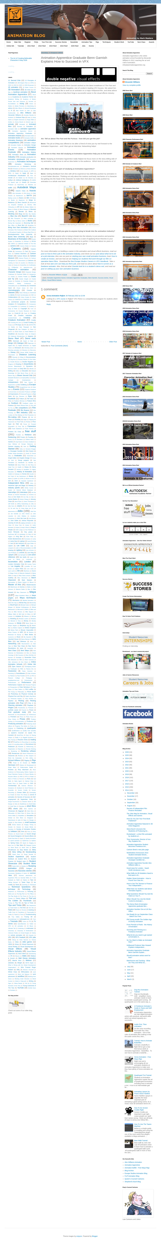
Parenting (11, 673)
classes (11, 292)
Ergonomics (11, 384)
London (27, 562)
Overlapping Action (30, 666)
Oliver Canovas (29, 659)
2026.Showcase (29, 85)
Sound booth (20, 834)
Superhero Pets (13, 877)
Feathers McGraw (19, 401)
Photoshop (14, 694)
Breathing (30, 225)
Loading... (11, 66)
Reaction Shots (23, 740)
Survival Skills (25, 877)
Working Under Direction (22, 979)
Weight (19, 963)
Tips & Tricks (28, 903)
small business (30, 822)
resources (11, 756)
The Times (23, 896)
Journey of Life (13, 523)
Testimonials (20, 891)
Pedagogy (29, 678)
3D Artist (28, 90)
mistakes (18, 616)
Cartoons (31, 260)
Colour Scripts (25, 297)
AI (11, 110)
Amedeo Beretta (29, 115)
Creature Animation (16, 320)
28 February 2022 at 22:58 (75, 296)
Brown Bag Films (29, 232)
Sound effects (29, 836)
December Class (23, 334)
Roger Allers (12, 767)
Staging (31, 843)
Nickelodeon (20, 653)
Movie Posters (12, 632)
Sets (16, 804)
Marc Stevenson (22, 577)
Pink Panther (29, 698)
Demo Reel (13, 338)
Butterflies (18, 241)
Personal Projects (30, 685)
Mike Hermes (18, 611)
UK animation (19, 926)
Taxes (17, 884)
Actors (31, 103)
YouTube (130, 42)
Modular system (23, 618)
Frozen (22, 437)
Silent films (30, 811)
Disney (13, 352)
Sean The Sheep (22, 794)
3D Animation (14, 90)
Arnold (10, 178)
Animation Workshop (23, 164)
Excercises (13, 392)
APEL (10, 173)
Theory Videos (20, 898)
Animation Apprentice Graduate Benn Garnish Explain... (138, 951)
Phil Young (11, 691)
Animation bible (12, 129)
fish (32, 417)
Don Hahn (33, 359)
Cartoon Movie (22, 256)
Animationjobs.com (13, 166)
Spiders (33, 840)
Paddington (13, 669)
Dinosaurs (18, 348)
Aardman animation (20, 92)
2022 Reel (42, 46)
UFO (9, 926)
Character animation (18, 269)
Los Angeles (15, 566)
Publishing (20, 728)
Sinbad (10, 817)
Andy (29, 117)
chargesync (32, 274)
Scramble (11, 790)
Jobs (83, 46)
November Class (30, 657)
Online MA (10, 46)
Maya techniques (28, 598)
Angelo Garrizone (19, 119)
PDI (33, 675)
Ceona (15, 265)
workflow (21, 976)
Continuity (23, 306)
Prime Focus (30, 716)
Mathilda (22, 587)
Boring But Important (14, 223)
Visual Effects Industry (54, 280)
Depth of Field (28, 341)
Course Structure (24, 311)
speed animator (15, 840)
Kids (29, 534)
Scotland (19, 788)
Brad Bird (21, 225)
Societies (10, 829)
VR (11, 956)
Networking (12, 644)
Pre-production (21, 714)
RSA (21, 776)
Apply (24, 173)
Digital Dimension (23, 345)
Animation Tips (86, 42)
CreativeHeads (12, 318)
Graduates (18, 455)
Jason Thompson (29, 501)
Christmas (23, 285)
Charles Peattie (22, 276)
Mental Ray (23, 603)
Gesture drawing (14, 446)
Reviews (20, 755)
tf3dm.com (11, 894)
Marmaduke (11, 582)
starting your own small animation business (89, 256)
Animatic (19, 126)
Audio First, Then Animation (140, 1025)
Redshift (20, 746)
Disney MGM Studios (26, 352)
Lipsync (11, 555)
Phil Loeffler (29, 689)
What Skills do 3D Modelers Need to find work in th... (140, 874)
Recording (25, 742)
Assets (24, 182)
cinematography (14, 290)
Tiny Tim (18, 903)
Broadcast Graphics (16, 232)
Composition (14, 306)
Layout (10, 546)
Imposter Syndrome (27, 481)
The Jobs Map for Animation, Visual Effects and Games (139, 815)
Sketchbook (11, 820)
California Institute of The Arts (27, 243)
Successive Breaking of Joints (17, 873)
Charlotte (17, 281)
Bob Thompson (15, 218)
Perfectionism (28, 680)
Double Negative (27, 362)
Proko (32, 726)
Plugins (11, 707)
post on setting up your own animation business (60, 269)
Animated (22, 124)
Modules (33, 618)
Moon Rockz (30, 623)
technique (11, 889)
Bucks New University (16, 237)
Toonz (17, 910)
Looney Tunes (31, 564)
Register (28, 42)
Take (31, 880)
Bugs (31, 237)
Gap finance (19, 442)
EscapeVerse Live (25, 387)
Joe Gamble (14, 513)
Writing (31, 981)
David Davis (18, 331)
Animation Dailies (16, 145)
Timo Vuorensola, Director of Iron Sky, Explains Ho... (139, 840)
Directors (24, 350)
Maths (29, 587)
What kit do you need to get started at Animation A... (139, 936)
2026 (127, 752)
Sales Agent (18, 781)
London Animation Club (16, 564)
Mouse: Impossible (27, 630)
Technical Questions (21, 887)
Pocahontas (21, 707)
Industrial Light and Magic (16, 485)
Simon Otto (30, 813)
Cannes (33, 246)
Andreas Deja (20, 117)
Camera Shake (24, 246)
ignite (15, 478)
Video (17, 942)
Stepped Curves (31, 845)
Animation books (14, 138)
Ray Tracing (11, 739)
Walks (24, 956)
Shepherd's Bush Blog (133, 1182)
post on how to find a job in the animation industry (60, 254)
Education (25, 371)
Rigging (26, 760)
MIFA (26, 609)
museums (11, 637)
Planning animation (15, 705)
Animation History (29, 152)
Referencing (29, 746)
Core (32, 308)
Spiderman (25, 840)
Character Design (14, 272)
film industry (22, 412)
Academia (15, 97)
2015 (127, 787)
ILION (21, 478)
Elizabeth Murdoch (13, 377)
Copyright (24, 308)
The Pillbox (30, 894)
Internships (12, 492)
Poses (31, 710)
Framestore (31, 426)
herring (19, 469)
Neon (31, 641)
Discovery (33, 350)
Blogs (20, 214)
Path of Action (32, 673)
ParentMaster (20, 673)
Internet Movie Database (25, 490)
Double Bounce (15, 361)
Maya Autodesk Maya (22, 595)
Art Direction (29, 177)
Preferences (32, 714)
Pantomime (12, 671)
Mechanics (15, 600)
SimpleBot (21, 815)
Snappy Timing (28, 824)
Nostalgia (18, 657)
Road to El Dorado (20, 762)
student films (22, 859)
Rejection (20, 749)
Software (13, 831)
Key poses (28, 532)
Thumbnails (27, 901)
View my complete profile (132, 85)
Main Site (17, 42)
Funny (10, 439)
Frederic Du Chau (14, 431)
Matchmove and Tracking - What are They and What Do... (138, 962)
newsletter (30, 648)
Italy (32, 497)
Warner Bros (16, 960)
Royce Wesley (29, 774)
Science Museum (27, 785)
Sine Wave (19, 817)
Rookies (11, 769)
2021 (127, 768)
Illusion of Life (30, 478)
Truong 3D (28, 917)
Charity (13, 276)
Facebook (11, 399)
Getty (21, 449)
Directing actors (29, 347)
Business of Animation (17, 239)
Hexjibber (26, 469)
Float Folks (20, 421)
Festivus (11, 405)
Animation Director (17, 147)
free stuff (30, 431)
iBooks (31, 476)
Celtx (9, 265)
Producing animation (15, 724)
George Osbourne (27, 444)
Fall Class (30, 399)
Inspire (10, 490)
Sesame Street (26, 801)
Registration (11, 749)
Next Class (141, 42)
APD (32, 171)
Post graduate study (17, 712)
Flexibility (18, 419)
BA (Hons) (27, 193)
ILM (9, 481)
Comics (34, 299)
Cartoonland (21, 260)
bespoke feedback (17, 204)
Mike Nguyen (29, 611)
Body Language (28, 218)
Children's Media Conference (19, 283)
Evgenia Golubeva (30, 389)
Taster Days (26, 882)
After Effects (18, 108)
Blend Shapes (24, 209)
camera (13, 246)
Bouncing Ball (28, 223)
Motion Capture (17, 627)
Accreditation (12, 103)
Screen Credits (22, 790)
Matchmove (13, 587)
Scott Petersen (29, 788)
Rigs (97, 42)
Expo (34, 392)
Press (21, 716)
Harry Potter (21, 465)
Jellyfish (19, 506)
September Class (27, 799)
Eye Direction (20, 396)
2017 (127, 781)
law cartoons (20, 543)
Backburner (19, 195)
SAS (31, 783)
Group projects (23, 460)
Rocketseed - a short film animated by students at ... (139, 835)
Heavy (26, 467)
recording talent (18, 744)
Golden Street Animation (15, 453)
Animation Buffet (29, 138)
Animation (29, 126)
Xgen (9, 983)
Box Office (11, 225)
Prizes (22, 719)
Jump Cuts (18, 525)
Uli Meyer (30, 926)
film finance (25, 410)
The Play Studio (13, 896)
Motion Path (14, 630)
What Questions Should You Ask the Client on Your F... (140, 895)
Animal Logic (30, 122)
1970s (32, 83)
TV (30, 921)
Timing (10, 903)
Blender (21, 211)
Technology (26, 889)
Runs (29, 779)
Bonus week (21, 220)
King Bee (19, 536)
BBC (27, 198)
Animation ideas (17, 154)
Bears (34, 198)
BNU (34, 216)
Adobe (10, 106)
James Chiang (24, 499)
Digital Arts (11, 345)
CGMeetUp (15, 267)
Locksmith (29, 559)
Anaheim (10, 117)
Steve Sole (25, 847)
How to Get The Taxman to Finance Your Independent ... (139, 885)
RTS (26, 776)
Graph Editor (12, 458)
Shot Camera (28, 808)
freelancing (12, 437)
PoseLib (24, 710)
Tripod (16, 914)
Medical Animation (28, 600)
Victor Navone (23, 939)
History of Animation (24, 472)
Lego (31, 545)
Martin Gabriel (22, 582)
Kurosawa (27, 539)
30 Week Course (28, 87)
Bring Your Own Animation (18, 227)
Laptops (22, 541)
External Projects (26, 394)
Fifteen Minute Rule (22, 405)
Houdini (31, 474)
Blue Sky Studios (30, 214)
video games (27, 942)
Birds (15, 209)
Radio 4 (17, 737)
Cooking (31, 306)
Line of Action (30, 550)
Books (30, 221)
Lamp (34, 539)
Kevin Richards (13, 532)
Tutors (24, 921)
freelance (28, 435)
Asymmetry (20, 184)
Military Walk (12, 614)
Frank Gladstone (17, 428)
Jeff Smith (11, 503)
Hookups (17, 474)
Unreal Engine (25, 933)
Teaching (24, 884)
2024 (127, 758)
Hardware (11, 465)
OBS (20, 659)
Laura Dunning (31, 541)
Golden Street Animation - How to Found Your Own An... (139, 879)
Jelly (32, 503)
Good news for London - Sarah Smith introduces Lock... (138, 869)
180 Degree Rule (23, 83)
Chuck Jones (21, 288)
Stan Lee (11, 845)
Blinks (31, 211)
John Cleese (26, 513)
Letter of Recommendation (23, 548)
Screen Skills (21, 792)
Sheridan (21, 806)
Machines (26, 571)
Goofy (27, 453)
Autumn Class (20, 191)
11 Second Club (14, 80)
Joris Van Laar (21, 518)
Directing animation (13, 350)
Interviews (23, 492)
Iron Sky (25, 497)
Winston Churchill (28, 969)
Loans (31, 557)
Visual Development (26, 946)
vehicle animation (16, 935)
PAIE (21, 669)
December (131, 793)
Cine (31, 288)
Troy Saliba (15, 917)
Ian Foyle (11, 476)
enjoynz (79, 1236)
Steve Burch (14, 847)
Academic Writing (13, 99)
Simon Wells (11, 815)
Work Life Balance (23, 974)
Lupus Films (19, 569)
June (129, 970)
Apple (17, 173)
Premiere (13, 717)
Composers (32, 304)
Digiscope (31, 343)
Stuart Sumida (28, 854)
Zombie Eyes (32, 988)
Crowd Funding (28, 322)
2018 (127, 777)
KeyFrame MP (12, 534)
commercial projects (18, 302)
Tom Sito (31, 907)
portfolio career (13, 710)
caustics (23, 263)
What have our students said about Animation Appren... (139, 890)
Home (8, 42)
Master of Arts (14, 584)
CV (25, 325)
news (21, 648)
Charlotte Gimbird (28, 281)
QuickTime (20, 735)
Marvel (32, 582)
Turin (34, 919)
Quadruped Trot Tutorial (142, 1075)
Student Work (119, 42)
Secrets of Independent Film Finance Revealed (137, 809)
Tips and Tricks (15, 905)
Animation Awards (14, 136)
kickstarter (22, 534)
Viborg (14, 939)
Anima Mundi (19, 122)
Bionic (10, 209)
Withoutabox (25, 972)
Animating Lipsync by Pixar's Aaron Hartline (142, 1092)
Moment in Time (15, 621)
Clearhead (33, 292)
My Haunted (27, 637)
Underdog (21, 928)
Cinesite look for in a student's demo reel (88, 266)
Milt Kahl (21, 614)
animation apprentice (28, 129)
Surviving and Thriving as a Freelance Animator (136, 931)
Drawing (18, 364)
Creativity (27, 318)
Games (10, 442)
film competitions (21, 408)
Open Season (16, 666)
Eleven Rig (11, 375)
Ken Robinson (29, 529)
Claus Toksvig (23, 292)
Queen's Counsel (17, 733)
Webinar (29, 960)
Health (19, 467)
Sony (28, 831)
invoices (31, 494)
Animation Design (30, 145)
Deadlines (11, 334)
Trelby (10, 914)
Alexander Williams (14, 115)
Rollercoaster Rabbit (26, 767)
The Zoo (31, 896)
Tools (10, 910)
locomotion (13, 562)
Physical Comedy (27, 694)
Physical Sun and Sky (15, 696)
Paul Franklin (21, 675)
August (129, 806)
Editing (10, 371)
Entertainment (26, 380)
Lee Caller (21, 546)
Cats (16, 263)
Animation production (27, 157)
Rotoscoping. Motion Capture (25, 772)
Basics (21, 198)
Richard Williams (14, 760)
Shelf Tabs (13, 806)
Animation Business (15, 140)
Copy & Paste (12, 308)
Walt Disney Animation (27, 958)
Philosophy (21, 691)
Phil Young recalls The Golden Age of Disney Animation (139, 920)
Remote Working (31, 749)
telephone (11, 891)
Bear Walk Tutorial (140, 1140)
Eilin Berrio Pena (22, 373)
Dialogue (20, 343)
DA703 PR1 (32, 325)
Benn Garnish (92, 278)
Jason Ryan (18, 501)
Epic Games (28, 382)
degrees (30, 336)
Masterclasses (31, 585)
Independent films (16, 483)
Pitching (21, 701)
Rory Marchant (23, 769)
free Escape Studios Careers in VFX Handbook (89, 261)
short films (31, 806)
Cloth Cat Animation (23, 295)
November (131, 796)
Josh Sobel (14, 520)
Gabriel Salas (29, 439)
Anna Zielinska (31, 168)
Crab (25, 313)
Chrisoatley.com (12, 285)
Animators (15, 168)
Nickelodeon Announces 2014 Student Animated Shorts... (137, 854)
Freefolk (18, 435)
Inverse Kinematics (20, 494)
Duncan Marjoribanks (15, 366)
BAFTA (29, 195)
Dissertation (11, 354)
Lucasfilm (27, 566)
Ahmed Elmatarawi (30, 108)
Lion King (30, 552)
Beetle (13, 200)
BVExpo (26, 241)
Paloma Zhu (30, 669)
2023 (15, 85)
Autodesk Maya (26, 187)
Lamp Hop (13, 541)
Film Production (29, 415)
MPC (21, 632)
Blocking (11, 214)
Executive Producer (24, 392)
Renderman (15, 753)
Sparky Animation (31, 838)
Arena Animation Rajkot (56, 296)
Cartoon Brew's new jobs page (138, 850)
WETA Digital (29, 963)
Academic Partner (28, 97)
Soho (22, 831)
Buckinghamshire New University (20, 234)
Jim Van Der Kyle (30, 506)
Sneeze (18, 827)
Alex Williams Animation (133, 1162)
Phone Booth (31, 692)
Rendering (14, 751)
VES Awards (30, 935)
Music (18, 637)
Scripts (12, 794)
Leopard (10, 548)
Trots (21, 914)
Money (26, 621)
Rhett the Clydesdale (15, 758)
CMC (32, 295)
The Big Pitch (21, 894)
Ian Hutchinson (21, 476)
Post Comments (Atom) (59, 346)
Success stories (103, 278)
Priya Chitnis (12, 719)
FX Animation (19, 439)
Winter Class (12, 972)
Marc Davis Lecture (24, 575)
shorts (15, 809)
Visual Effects (15, 949)
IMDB (16, 481)
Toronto (24, 910)
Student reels (21, 861)
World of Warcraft (20, 981)
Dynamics (29, 366)
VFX (9, 937)
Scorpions (11, 788)
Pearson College (14, 678)
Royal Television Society (15, 774)
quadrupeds (31, 728)
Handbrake (21, 462)
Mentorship (32, 602)
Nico (28, 653)
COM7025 (26, 299)
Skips (24, 820)
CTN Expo (17, 325)
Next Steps (25, 650)
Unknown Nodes (13, 933)
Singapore (30, 817)
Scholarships (12, 785)
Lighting (19, 550)
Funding (30, 437)
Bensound (33, 202)
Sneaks (10, 827)
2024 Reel (64, 46)
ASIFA (34, 180)
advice (10, 108)
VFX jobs (32, 937)
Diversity (14, 357)
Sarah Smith (23, 783)
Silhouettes (11, 813)
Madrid (34, 571)
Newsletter (74, 42)
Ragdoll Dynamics (28, 737)
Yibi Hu (27, 983)
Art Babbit (19, 177)
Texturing (30, 891)
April (129, 976)
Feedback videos (28, 403)
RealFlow (17, 742)
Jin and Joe (14, 508)
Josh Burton (32, 518)
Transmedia (30, 912)
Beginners (22, 200)
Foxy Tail (21, 426)
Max (29, 589)
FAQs (36, 42)
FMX (17, 424)
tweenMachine (22, 924)
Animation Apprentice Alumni (56, 278)
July (128, 967)
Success (11, 871)
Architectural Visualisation (17, 175)
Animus (23, 168)
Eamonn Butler (12, 368)
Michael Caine (25, 605)
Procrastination (19, 721)
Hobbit (10, 474)
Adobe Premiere (19, 106)
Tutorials (21, 46)
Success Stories (61, 42)
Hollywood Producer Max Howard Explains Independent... (139, 946)
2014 (127, 790)
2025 (20, 85)
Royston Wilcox (12, 776)
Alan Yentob (20, 110)
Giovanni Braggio (31, 449)
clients (12, 295)
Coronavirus (11, 311)
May (128, 973)
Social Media (29, 827)
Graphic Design (24, 458)
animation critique (30, 143)
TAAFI (18, 880)
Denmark (16, 341)
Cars (26, 251)
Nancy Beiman (25, 639)
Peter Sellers (18, 689)
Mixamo (26, 616)
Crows (10, 325)
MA (18, 571)
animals (11, 124)
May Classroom (21, 592)
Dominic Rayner (22, 359)
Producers (30, 721)
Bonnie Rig (11, 220)
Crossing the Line (15, 322)
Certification (32, 265)
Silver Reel (20, 813)
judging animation (26, 523)
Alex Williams (25, 113)
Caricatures (18, 251)
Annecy (13, 171)
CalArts (13, 243)
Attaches (30, 184)
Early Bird (23, 368)
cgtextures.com (28, 267)
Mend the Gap (12, 602)
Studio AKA (15, 866)
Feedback (14, 403)
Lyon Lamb (11, 571)
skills (19, 820)
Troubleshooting (30, 914)
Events (91, 46)
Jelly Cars (11, 506)
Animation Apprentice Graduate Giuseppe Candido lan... (138, 859)
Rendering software (28, 751)
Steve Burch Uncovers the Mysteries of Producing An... (138, 830)
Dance (10, 331)
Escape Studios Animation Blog (136, 1173)
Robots (22, 765)
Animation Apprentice (132, 1165)
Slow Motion (18, 822)
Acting (22, 104)
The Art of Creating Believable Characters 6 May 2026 (21, 59)
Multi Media (29, 634)
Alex (28, 110)
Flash (10, 419)
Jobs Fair (33, 511)
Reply (49, 304)
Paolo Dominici (27, 671)
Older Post (113, 342)
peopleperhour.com (13, 680)
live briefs (23, 557)
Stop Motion (24, 850)
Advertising (30, 106)
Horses (24, 474)
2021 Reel (31, 46)
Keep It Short (25, 527)
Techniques (106, 42)
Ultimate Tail (11, 928)
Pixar (22, 703)
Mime (29, 614)
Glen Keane (30, 451)
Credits (33, 320)
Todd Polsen (13, 907)
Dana (31, 329)
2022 (9, 85)
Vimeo (17, 944)
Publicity (10, 728)
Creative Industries (25, 315)
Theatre (10, 898)
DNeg (21, 357)
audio (10, 188)
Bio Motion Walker (28, 207)
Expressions (14, 394)
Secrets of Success (23, 797)
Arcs (31, 175)
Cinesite (29, 290)
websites (11, 963)
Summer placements (25, 875)
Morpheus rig (24, 625)
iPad (9, 497)
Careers (16, 248)
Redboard (11, 746)
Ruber (32, 776)
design (10, 343)
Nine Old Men (30, 655)
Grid (12, 460)
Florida (28, 421)
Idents (10, 478)
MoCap (34, 616)
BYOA (34, 241)
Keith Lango (19, 529)
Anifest (10, 122)
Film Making (18, 415)
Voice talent (22, 953)
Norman (10, 657)
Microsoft (20, 609)
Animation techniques (26, 161)
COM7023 (18, 299)
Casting (10, 263)
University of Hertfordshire (25, 930)
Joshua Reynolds (27, 520)
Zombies (12, 990)
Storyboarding (31, 852)
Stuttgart (29, 868)
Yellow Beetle (18, 983)
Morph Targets (12, 625)
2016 (127, 784)
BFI (18, 207)
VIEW (10, 944)
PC (28, 675)
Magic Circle (13, 573)
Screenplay (32, 792)
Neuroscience (25, 643)
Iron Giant (17, 497)
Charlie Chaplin (23, 279)
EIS (32, 373)
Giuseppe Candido (16, 451)
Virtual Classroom (27, 944)
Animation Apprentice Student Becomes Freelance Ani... (137, 845)
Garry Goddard (29, 442)
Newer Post (46, 342)
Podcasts (31, 707)
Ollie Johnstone (13, 662)
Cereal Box (23, 265)
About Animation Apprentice (22, 93)
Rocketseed (30, 765)
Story (34, 850)
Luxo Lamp (30, 568)
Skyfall (10, 822)
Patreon (12, 675)
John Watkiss (21, 516)
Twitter (31, 924)
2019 (127, 774)
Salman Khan (29, 781)
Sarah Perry (12, 783)
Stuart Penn (16, 854)
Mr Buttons (30, 632)
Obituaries (14, 659)
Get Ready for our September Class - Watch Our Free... (140, 915)
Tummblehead (12, 919)
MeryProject (14, 605)
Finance (24, 417)
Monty (19, 623)
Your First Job (47, 42)
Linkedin (21, 552)
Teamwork (33, 884)
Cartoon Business (20, 253)
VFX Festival (20, 937)
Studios (23, 866)
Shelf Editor (32, 804)
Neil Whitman (21, 641)
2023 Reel (53, 46)
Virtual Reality (12, 946)
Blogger (94, 1236)
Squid (24, 843)
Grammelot (30, 455)
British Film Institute (30, 230)
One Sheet (24, 662)
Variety (34, 933)
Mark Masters (27, 580)
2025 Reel (74, 46)
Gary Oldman (12, 444)
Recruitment (30, 744)
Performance (26, 682)
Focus (25, 424)
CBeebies (31, 263)
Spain (21, 838)
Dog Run (13, 359)
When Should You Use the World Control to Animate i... (138, 900)
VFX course (61, 299)
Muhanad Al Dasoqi (14, 634)
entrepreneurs (13, 382)
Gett (25, 446)
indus (31, 483)
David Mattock (29, 331)
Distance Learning (27, 354)
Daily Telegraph (24, 327)
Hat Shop (31, 465)
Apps (31, 173)
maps (15, 575)
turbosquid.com (25, 919)
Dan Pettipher (22, 329)
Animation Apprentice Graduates (76, 278)
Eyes (30, 396)
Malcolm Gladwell (25, 573)
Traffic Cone (11, 912)
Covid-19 (17, 313)
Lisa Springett (22, 555)
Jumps (27, 525)
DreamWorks (28, 364)
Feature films (31, 401)
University (11, 930)
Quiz (27, 735)
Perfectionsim (12, 682)
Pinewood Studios (16, 698)
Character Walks (22, 274)
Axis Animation (16, 193)
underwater (30, 928)
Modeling (13, 618)
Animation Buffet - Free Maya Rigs (137, 1168)
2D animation (13, 87)
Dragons (10, 364)
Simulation (30, 815)
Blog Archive (129, 1171)
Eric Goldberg (22, 385)
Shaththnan (23, 804)
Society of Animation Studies (26, 829)
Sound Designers (16, 836)
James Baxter (12, 499)
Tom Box (23, 908)
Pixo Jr (30, 703)
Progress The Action (21, 726)
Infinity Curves (29, 488)
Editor (17, 371)
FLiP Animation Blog (132, 1176)
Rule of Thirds (12, 778)
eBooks (31, 368)
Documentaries (31, 357)
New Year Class (19, 646)
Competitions (21, 304)
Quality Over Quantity (29, 730)
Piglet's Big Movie (30, 696)
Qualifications (16, 730)
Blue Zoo (13, 216)
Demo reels (30, 338)
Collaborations (13, 297)
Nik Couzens (19, 655)
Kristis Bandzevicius (14, 539)
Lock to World (14, 559)
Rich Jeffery (29, 758)
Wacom (17, 956)
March (129, 979)
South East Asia (12, 838)
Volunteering (32, 953)
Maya (32, 591)
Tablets (25, 880)
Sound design (31, 834)
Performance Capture (15, 685)
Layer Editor (30, 543)
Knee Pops (29, 536)
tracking (31, 910)
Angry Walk (30, 119)
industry (30, 485)
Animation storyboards (16, 159)
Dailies (13, 327)
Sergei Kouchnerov (13, 801)
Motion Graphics (30, 628)
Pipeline (10, 701)
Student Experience (16, 857)
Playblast (30, 705)
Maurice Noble (20, 589)
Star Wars (19, 845)
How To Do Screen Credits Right (141, 1109)
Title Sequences (31, 905)
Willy (18, 970)
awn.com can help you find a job (63, 264)
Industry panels (14, 488)
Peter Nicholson (25, 687)
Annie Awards (24, 171)
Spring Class (14, 843)
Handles (30, 462)
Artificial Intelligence (22, 180)
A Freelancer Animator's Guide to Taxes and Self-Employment (143, 1008)
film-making (12, 417)
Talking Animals (13, 882)
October (130, 799)
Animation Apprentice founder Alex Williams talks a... (139, 864)
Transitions (21, 912)
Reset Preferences (28, 753)
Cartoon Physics (24, 258)
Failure (21, 399)
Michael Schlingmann (22, 607)
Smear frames (16, 824)
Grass (34, 458)
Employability (25, 377)
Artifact (10, 180)
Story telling (16, 852)
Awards (151, 42)
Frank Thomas (29, 428)
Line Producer (12, 552)
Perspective (13, 687)
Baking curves (12, 198)
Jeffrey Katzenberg (22, 503)
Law (11, 543)
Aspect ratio (14, 182)
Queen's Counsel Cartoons (134, 1179)
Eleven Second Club (24, 375)
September (131, 802)
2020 (127, 771)
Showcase (11, 811)
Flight (25, 419)
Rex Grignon (30, 755)
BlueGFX (25, 216)
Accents (31, 101)
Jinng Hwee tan (26, 508)
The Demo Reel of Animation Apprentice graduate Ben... (137, 905)
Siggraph (21, 811)
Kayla (17, 527)
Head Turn (11, 467)
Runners (21, 778)
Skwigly (31, 820)
